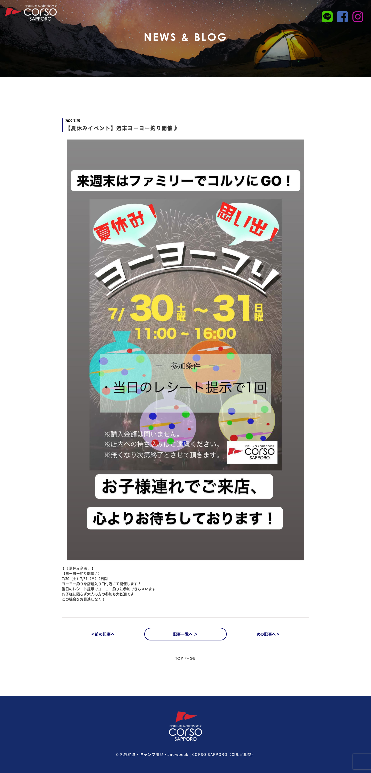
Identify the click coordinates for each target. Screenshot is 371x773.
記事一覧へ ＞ (185, 634)
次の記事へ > (268, 634)
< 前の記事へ (103, 634)
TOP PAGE (185, 659)
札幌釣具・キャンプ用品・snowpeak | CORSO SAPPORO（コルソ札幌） (187, 754)
